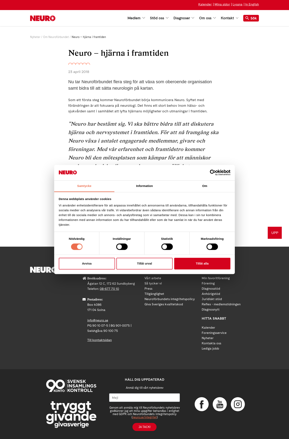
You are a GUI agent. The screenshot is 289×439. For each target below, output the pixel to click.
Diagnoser (183, 18)
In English (252, 4)
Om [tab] (204, 186)
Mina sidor (222, 4)
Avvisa (87, 263)
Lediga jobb (210, 348)
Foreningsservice (214, 333)
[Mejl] (144, 397)
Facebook (202, 404)
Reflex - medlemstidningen (221, 304)
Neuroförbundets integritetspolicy (169, 299)
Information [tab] (144, 186)
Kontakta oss (211, 343)
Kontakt (229, 18)
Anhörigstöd (211, 294)
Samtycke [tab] (84, 186)
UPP (274, 233)
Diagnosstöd (211, 288)
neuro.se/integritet (144, 417)
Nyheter (35, 37)
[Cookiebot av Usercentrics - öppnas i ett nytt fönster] (212, 173)
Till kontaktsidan (99, 340)
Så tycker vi (153, 283)
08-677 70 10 (109, 289)
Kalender (205, 4)
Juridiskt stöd (212, 299)
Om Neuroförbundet (56, 37)
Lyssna (237, 4)
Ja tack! (144, 427)
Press (148, 288)
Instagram (238, 404)
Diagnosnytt (211, 309)
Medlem (136, 18)
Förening (208, 283)
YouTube (220, 404)
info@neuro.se (97, 320)
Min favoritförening (216, 278)
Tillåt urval (144, 263)
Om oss (207, 18)
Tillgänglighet (154, 294)
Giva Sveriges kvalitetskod (163, 304)
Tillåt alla (202, 263)
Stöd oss (159, 18)
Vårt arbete (152, 278)
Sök (251, 18)
